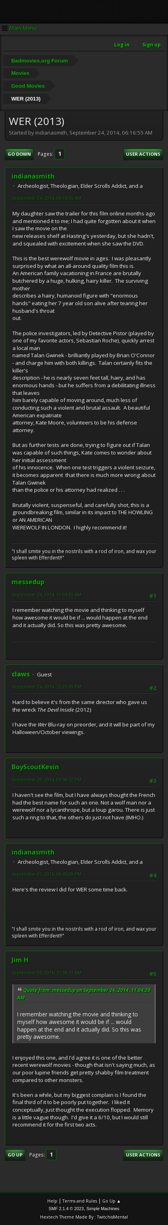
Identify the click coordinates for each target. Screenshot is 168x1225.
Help (52, 1201)
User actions (143, 154)
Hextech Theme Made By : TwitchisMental (84, 1217)
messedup (28, 581)
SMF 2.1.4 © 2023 (66, 1208)
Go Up (15, 1155)
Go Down (19, 154)
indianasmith (33, 176)
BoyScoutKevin (35, 766)
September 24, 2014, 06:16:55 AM (46, 198)
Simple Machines (103, 1208)
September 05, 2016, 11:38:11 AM (46, 973)
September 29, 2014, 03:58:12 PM (46, 779)
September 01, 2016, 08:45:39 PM (46, 874)
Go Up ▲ (111, 1201)
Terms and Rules (80, 1201)
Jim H (20, 959)
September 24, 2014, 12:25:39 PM (46, 687)
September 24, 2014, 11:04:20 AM (46, 594)
